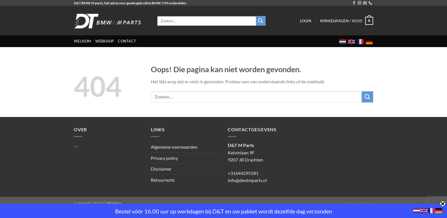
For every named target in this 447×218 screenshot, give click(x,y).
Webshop (104, 41)
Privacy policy (164, 158)
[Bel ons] (370, 3)
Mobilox (114, 203)
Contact (127, 41)
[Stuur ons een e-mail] (365, 3)
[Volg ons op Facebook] (354, 3)
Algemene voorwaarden (174, 147)
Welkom (82, 41)
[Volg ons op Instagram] (359, 3)
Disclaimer (161, 168)
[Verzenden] (367, 96)
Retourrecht (163, 180)
